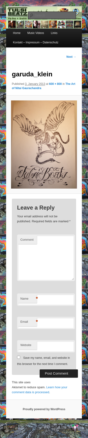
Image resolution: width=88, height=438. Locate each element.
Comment (27, 239)
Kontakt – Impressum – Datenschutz (35, 42)
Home (16, 33)
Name (28, 298)
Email (28, 321)
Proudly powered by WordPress (44, 409)
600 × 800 (55, 84)
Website (25, 345)
